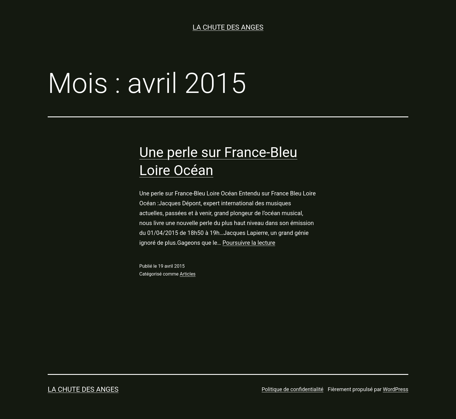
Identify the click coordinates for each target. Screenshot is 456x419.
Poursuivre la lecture (248, 242)
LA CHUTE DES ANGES (228, 27)
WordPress (395, 389)
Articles (187, 274)
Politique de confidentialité (292, 389)
